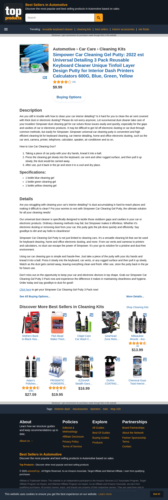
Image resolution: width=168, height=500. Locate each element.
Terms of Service (72, 446)
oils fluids (144, 29)
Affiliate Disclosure (73, 436)
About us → (26, 440)
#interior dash (62, 408)
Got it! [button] (156, 494)
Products (97, 442)
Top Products (27, 464)
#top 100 (115, 408)
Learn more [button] (105, 494)
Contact (126, 446)
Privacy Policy (71, 441)
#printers (95, 408)
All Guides (98, 427)
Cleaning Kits (112, 49)
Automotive (64, 49)
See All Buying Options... (35, 296)
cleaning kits (84, 29)
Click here (25, 289)
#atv (105, 408)
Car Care (87, 49)
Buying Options (69, 97)
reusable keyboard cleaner (57, 29)
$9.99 (57, 87)
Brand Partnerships (133, 427)
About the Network (133, 432)
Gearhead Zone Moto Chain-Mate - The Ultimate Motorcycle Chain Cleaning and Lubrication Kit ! (111, 337)
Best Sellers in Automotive (46, 5)
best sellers (101, 29)
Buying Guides (100, 437)
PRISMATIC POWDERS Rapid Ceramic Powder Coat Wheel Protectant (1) (57, 382)
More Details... (135, 296)
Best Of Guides (101, 432)
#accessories (80, 408)
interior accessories (123, 29)
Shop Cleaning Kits (137, 307)
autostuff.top (33, 471)
